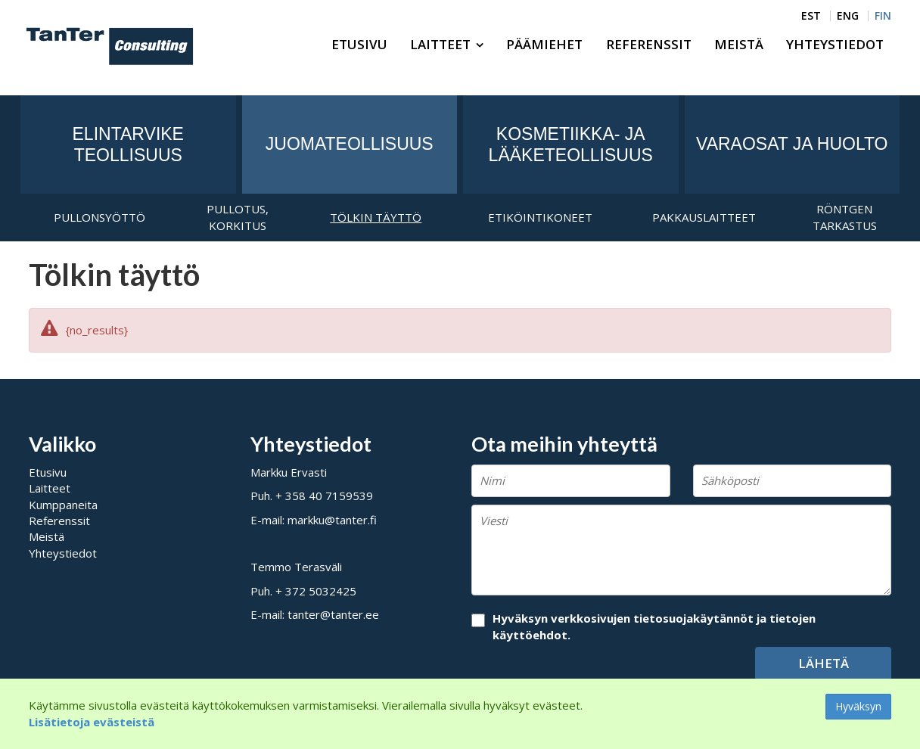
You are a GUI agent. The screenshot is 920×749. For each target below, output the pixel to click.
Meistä (738, 44)
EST (811, 16)
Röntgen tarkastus (845, 216)
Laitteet (440, 44)
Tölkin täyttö (375, 217)
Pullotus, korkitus (238, 216)
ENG (848, 16)
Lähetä (823, 663)
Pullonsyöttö (99, 217)
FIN (883, 16)
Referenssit (649, 44)
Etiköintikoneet (540, 217)
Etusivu (359, 44)
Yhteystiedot (835, 44)
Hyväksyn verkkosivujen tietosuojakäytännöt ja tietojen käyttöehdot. (654, 626)
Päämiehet (544, 44)
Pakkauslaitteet (704, 217)
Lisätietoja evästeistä (91, 721)
